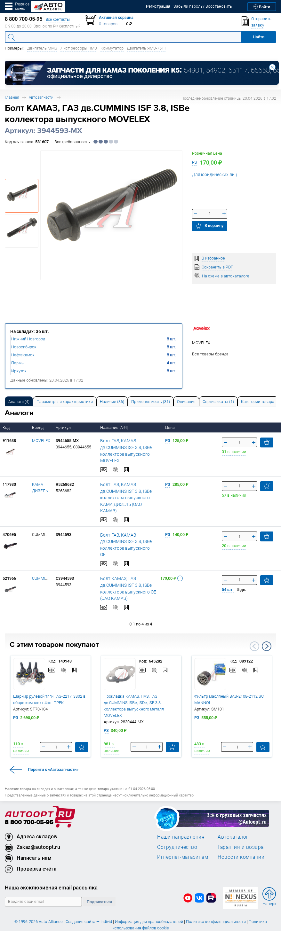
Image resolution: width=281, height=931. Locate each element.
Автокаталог (233, 818)
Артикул (64, 427)
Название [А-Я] (114, 427)
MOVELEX (41, 440)
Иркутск (19, 371)
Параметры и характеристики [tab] (64, 401)
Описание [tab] (186, 401)
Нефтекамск (23, 355)
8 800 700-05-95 (29, 804)
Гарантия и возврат (242, 828)
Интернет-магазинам (182, 838)
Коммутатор (112, 48)
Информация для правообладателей (149, 903)
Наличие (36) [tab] (112, 401)
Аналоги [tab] (18, 401)
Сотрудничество (177, 828)
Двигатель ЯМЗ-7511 (146, 48)
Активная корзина (116, 17)
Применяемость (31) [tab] (150, 401)
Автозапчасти (41, 97)
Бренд (38, 427)
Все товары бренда (210, 354)
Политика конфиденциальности (216, 903)
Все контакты (58, 19)
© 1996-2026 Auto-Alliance (38, 903)
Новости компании (241, 838)
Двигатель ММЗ (42, 48)
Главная (12, 97)
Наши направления (181, 818)
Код (7, 427)
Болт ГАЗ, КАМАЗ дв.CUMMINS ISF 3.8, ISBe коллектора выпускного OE (128, 529)
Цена (170, 427)
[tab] (19, 401)
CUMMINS (41, 560)
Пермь (17, 363)
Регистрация (158, 6)
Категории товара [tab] (257, 401)
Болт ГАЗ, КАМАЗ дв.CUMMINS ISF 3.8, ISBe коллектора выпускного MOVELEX (128, 447)
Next (266, 628)
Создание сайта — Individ (89, 903)
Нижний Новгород (28, 339)
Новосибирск (23, 347)
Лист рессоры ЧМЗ (78, 48)
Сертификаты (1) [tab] (218, 401)
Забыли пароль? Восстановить (202, 6)
